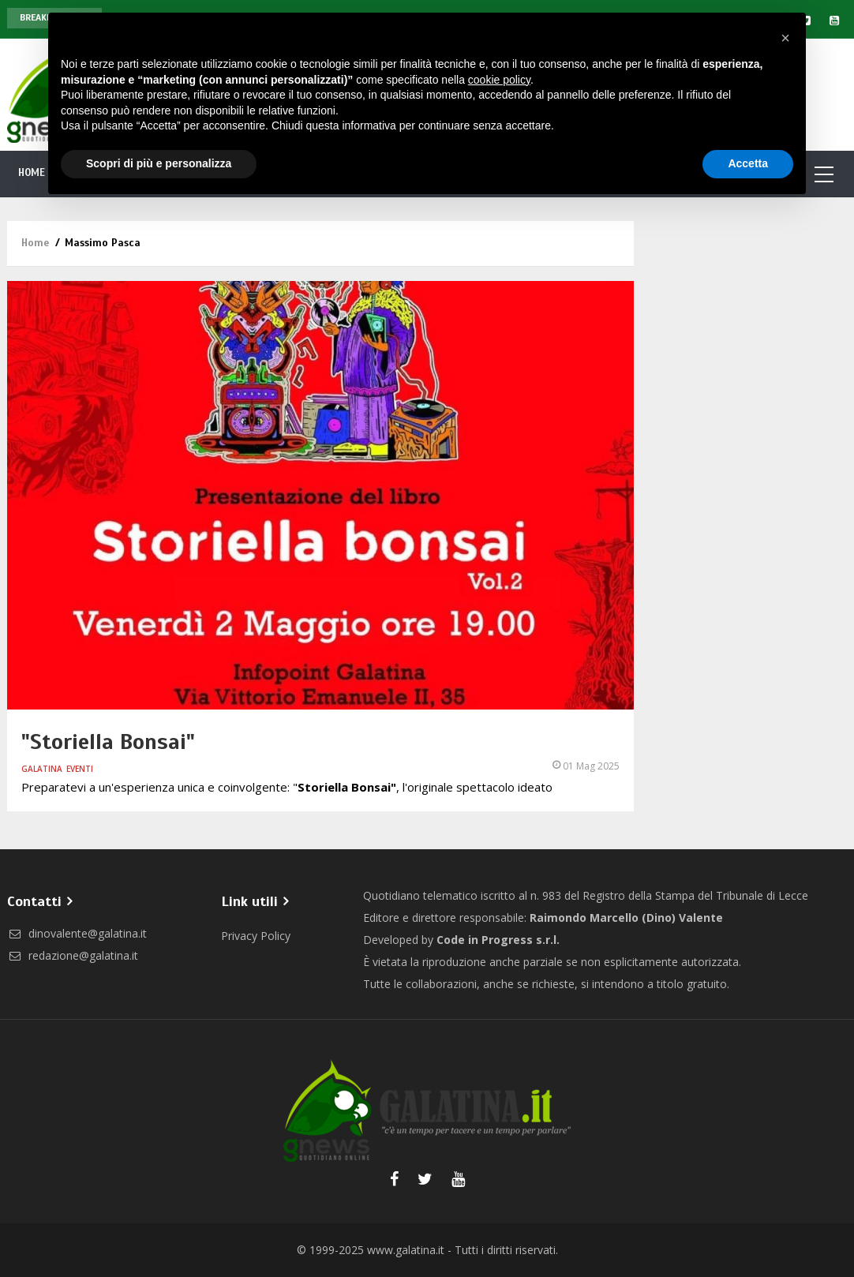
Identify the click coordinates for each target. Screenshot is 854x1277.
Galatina (41, 768)
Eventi (79, 768)
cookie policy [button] (499, 79)
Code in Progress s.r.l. (498, 939)
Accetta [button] (748, 163)
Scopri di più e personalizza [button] (158, 163)
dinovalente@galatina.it (77, 933)
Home (32, 173)
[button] (785, 38)
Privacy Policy (255, 935)
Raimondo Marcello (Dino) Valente (626, 917)
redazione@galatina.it (72, 955)
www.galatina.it (405, 1249)
